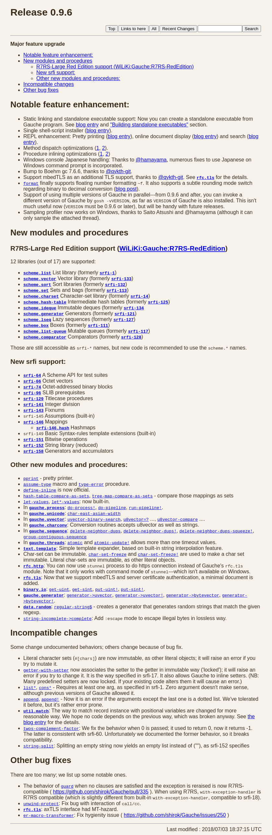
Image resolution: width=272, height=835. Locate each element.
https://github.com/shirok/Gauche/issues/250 (175, 815)
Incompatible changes (48, 84)
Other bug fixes (41, 90)
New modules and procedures (57, 61)
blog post (126, 189)
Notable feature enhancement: (58, 55)
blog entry (87, 124)
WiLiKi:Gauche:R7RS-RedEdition (172, 248)
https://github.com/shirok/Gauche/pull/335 (100, 791)
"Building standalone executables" (149, 124)
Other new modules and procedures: (78, 78)
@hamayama (151, 159)
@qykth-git (118, 171)
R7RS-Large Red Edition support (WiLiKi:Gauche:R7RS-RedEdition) (115, 66)
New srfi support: (55, 72)
